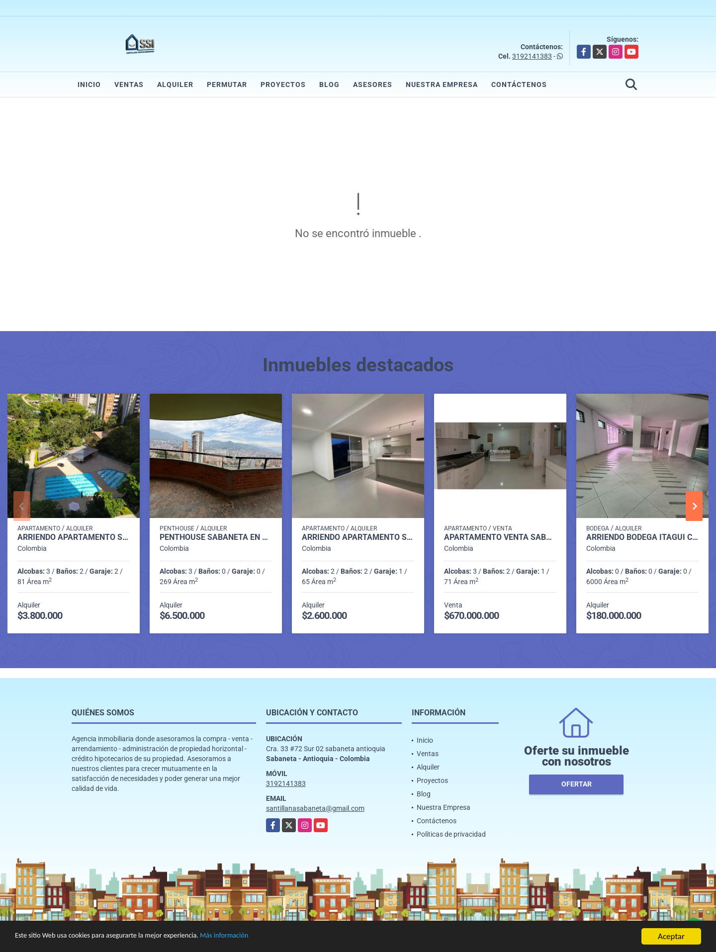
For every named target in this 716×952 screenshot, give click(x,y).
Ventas (129, 84)
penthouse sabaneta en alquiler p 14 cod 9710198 (216, 537)
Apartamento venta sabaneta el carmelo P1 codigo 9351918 (500, 537)
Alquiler (175, 84)
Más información (265, 937)
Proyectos (283, 84)
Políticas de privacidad (451, 834)
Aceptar (671, 936)
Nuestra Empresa (442, 84)
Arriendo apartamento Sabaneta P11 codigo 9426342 (73, 537)
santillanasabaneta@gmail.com (315, 808)
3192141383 (532, 56)
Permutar (227, 84)
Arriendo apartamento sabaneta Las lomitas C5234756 (358, 537)
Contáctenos (519, 84)
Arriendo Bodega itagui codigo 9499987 (642, 537)
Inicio (89, 84)
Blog (329, 84)
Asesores (372, 84)
